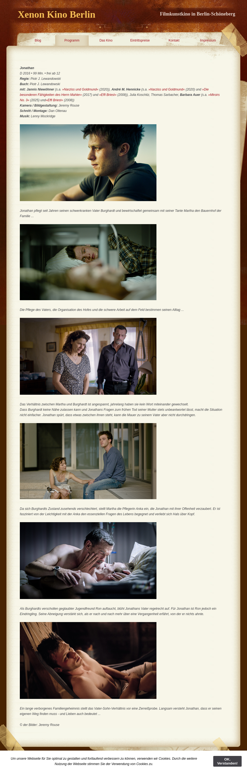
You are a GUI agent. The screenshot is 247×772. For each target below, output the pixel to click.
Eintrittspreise (140, 40)
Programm (71, 40)
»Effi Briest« (108, 95)
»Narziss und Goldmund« (80, 89)
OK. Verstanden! (227, 761)
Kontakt (174, 40)
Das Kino (106, 40)
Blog (38, 40)
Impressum (208, 40)
